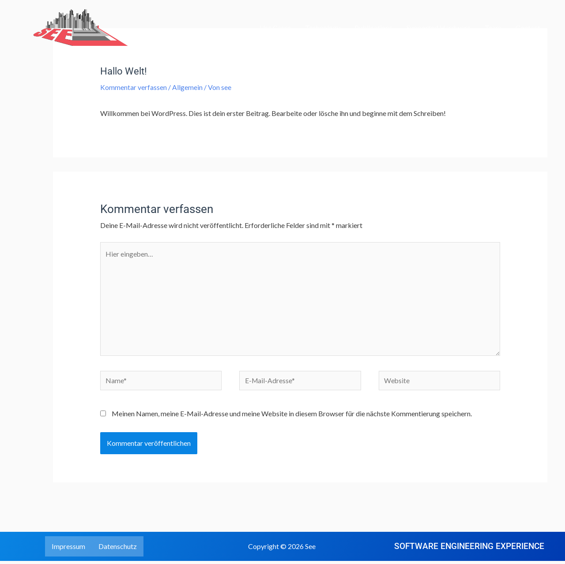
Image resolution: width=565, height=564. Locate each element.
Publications (373, 27)
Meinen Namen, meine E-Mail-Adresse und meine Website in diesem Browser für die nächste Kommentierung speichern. (292, 416)
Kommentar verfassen (133, 87)
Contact (528, 27)
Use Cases (275, 27)
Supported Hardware (439, 27)
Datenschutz (117, 549)
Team (493, 27)
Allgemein (187, 87)
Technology (322, 27)
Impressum (68, 549)
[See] (73, 26)
